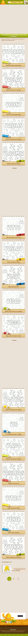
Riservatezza (13, 629)
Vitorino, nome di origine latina (13, 65)
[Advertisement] (14, 19)
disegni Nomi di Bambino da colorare (16, 569)
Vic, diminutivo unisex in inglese (13, 434)
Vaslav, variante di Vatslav (13, 262)
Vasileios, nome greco (13, 483)
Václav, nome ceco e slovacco (13, 90)
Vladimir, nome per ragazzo (13, 163)
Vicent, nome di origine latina (13, 114)
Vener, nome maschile (13, 532)
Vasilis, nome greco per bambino (13, 139)
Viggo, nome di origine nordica (13, 335)
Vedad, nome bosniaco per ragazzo (13, 311)
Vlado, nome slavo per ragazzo (13, 458)
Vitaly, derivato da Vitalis (14, 508)
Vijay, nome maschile (13, 286)
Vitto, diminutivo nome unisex (13, 237)
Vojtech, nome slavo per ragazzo (13, 409)
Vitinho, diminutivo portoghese (13, 557)
